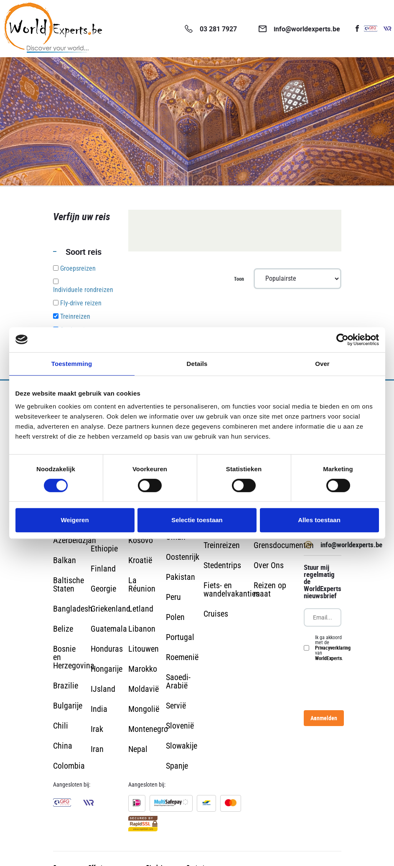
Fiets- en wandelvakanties (231, 589)
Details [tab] (197, 363)
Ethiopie (104, 548)
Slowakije (181, 746)
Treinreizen (221, 545)
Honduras (107, 649)
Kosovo (140, 540)
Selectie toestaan (197, 519)
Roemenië (182, 657)
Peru (173, 597)
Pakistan (180, 577)
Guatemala (109, 629)
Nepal (137, 749)
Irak (97, 729)
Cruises (215, 614)
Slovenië (180, 726)
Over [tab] (322, 363)
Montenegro (148, 729)
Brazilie (65, 686)
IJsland (103, 689)
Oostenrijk (182, 557)
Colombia (69, 766)
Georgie (103, 589)
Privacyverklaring (333, 647)
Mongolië (143, 709)
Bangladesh (72, 609)
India (99, 709)
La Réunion (141, 584)
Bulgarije (67, 706)
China (62, 746)
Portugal (180, 637)
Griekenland (110, 609)
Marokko (142, 669)
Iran (97, 749)
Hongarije (106, 669)
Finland (103, 569)
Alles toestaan (319, 519)
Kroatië (140, 560)
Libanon (141, 629)
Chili (60, 726)
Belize (63, 629)
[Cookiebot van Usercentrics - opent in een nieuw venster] (342, 339)
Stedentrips (222, 565)
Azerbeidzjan (74, 540)
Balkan (64, 560)
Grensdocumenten (284, 545)
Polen (175, 617)
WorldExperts (328, 658)
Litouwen (143, 649)
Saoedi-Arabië (178, 681)
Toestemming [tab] (71, 363)
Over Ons (269, 565)
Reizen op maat (270, 589)
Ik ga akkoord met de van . (333, 648)
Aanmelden (323, 718)
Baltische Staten (68, 584)
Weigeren (75, 519)
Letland (140, 609)
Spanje (177, 766)
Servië (176, 706)
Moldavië (143, 689)
